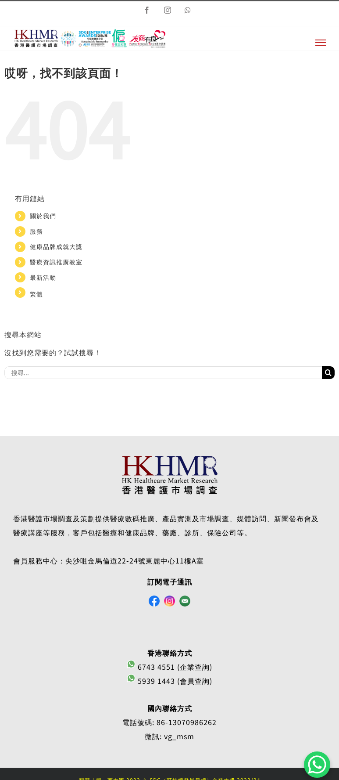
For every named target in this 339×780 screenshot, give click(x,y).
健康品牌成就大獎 (56, 246)
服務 (36, 231)
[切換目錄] (320, 43)
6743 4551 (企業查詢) (169, 666)
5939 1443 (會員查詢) (169, 680)
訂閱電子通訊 (169, 581)
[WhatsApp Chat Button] (317, 764)
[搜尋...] (163, 372)
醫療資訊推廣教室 (56, 261)
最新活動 (43, 277)
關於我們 (43, 215)
